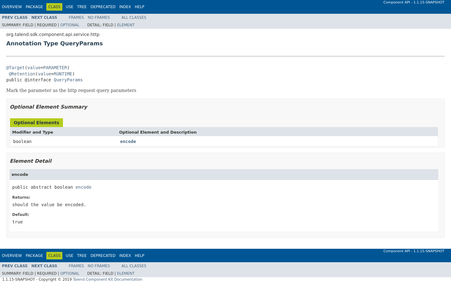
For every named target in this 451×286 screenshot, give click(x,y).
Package (34, 7)
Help (139, 7)
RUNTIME (63, 73)
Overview (12, 7)
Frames (76, 17)
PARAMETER (55, 67)
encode (128, 141)
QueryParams (68, 79)
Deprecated (103, 7)
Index (125, 7)
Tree (82, 7)
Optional (70, 25)
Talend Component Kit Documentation (108, 279)
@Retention (22, 73)
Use (69, 7)
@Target (15, 67)
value (33, 67)
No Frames (99, 17)
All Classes (134, 17)
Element (126, 25)
